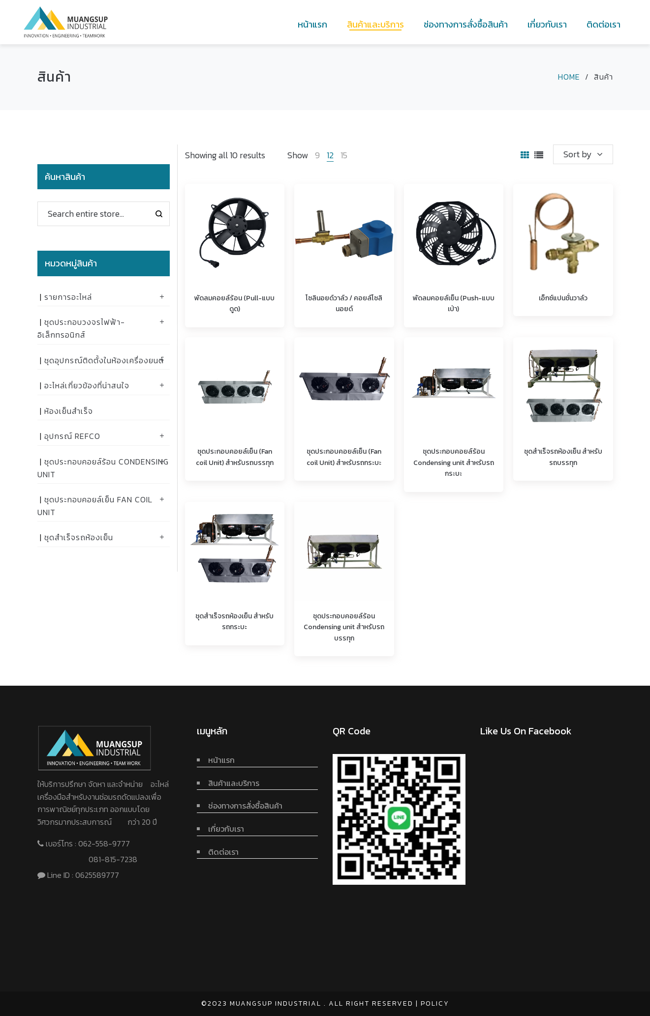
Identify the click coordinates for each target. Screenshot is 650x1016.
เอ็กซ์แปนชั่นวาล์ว (563, 298)
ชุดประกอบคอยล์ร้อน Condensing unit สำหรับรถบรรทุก (344, 627)
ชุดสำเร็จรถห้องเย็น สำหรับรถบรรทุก (563, 456)
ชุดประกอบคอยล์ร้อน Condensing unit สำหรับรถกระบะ (453, 462)
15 (343, 155)
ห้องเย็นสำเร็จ (68, 411)
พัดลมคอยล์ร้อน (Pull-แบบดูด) (234, 303)
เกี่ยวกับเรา (226, 829)
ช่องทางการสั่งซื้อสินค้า (245, 806)
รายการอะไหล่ (68, 297)
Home (569, 77)
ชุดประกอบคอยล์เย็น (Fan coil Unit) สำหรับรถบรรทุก (235, 456)
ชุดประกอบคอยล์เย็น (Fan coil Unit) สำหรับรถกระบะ (344, 456)
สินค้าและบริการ (233, 783)
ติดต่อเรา (223, 852)
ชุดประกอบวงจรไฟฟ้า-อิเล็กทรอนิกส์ (81, 328)
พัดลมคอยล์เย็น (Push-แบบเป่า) (454, 303)
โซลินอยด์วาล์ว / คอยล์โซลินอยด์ (344, 303)
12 (330, 155)
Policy (435, 1003)
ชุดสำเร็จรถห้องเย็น (78, 537)
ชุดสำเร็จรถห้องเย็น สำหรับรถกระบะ (234, 621)
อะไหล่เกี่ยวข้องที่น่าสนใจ (86, 385)
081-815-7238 (113, 859)
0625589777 (98, 875)
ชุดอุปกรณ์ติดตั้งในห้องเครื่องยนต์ (104, 360)
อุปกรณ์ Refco (72, 436)
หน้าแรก (221, 760)
